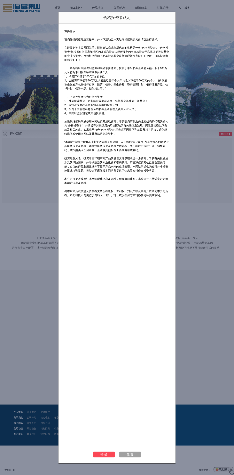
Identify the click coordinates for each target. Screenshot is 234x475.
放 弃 (130, 454)
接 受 (103, 454)
